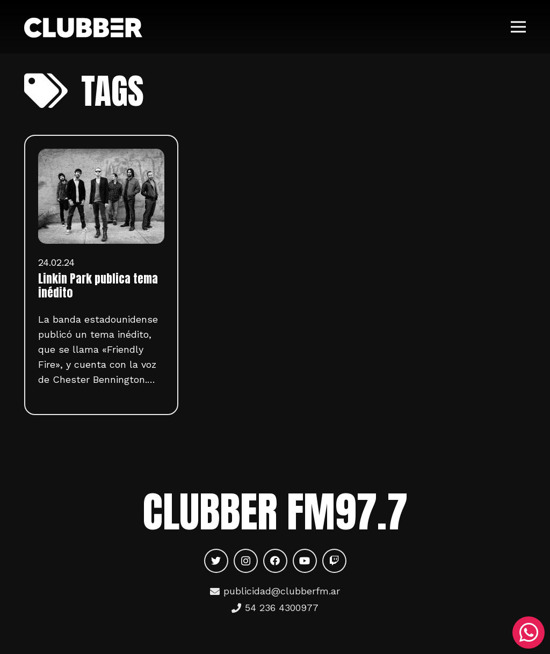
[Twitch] (334, 561)
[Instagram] (246, 561)
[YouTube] (305, 561)
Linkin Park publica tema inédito (98, 285)
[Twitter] (216, 561)
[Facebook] (275, 561)
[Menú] (518, 26)
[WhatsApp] (528, 632)
